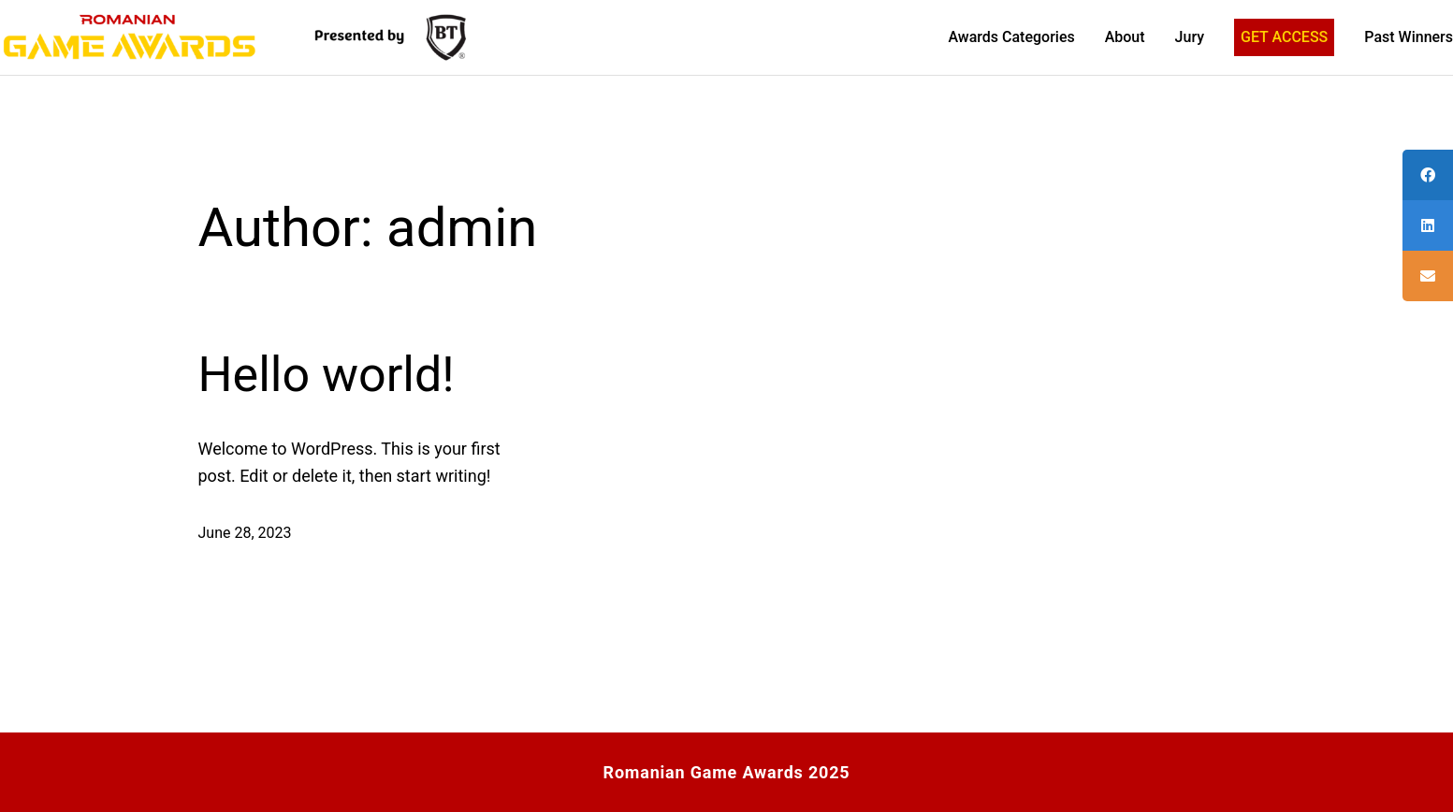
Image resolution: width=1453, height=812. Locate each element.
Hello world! (326, 374)
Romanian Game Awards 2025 (726, 772)
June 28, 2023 (245, 533)
